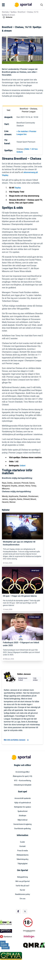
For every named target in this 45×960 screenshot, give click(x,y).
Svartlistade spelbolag (22, 828)
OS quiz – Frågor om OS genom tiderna (20, 596)
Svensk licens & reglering (22, 824)
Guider (22, 842)
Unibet (22, 465)
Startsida (5, 12)
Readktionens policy (22, 894)
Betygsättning (22, 877)
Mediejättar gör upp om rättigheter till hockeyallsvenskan (19, 543)
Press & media (22, 851)
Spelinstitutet (22, 811)
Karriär (22, 890)
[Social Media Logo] (18, 911)
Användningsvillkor (22, 772)
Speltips (13, 12)
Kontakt (23, 846)
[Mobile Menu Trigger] (4, 4)
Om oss (22, 899)
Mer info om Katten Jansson (16, 740)
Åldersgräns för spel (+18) (22, 776)
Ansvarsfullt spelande (23, 798)
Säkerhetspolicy (22, 859)
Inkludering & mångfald (22, 785)
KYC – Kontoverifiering (22, 780)
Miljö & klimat (22, 820)
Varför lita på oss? (22, 886)
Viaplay (17, 187)
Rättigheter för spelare (22, 807)
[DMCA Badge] (11, 922)
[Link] (22, 526)
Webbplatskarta (22, 855)
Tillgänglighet (22, 863)
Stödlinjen (22, 815)
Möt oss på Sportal (22, 881)
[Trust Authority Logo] (11, 931)
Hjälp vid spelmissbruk (22, 803)
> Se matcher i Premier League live (26, 133)
